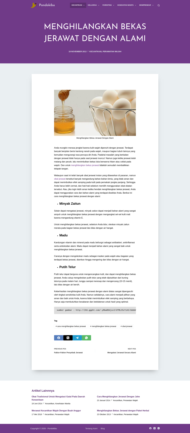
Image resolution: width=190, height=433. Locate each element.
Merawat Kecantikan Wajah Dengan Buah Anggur (56, 410)
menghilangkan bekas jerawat (85, 165)
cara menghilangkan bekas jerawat (71, 326)
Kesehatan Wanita (127, 5)
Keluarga (94, 5)
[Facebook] (58, 337)
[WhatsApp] (86, 337)
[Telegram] (77, 337)
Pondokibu (47, 5)
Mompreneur (146, 5)
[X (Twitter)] (68, 337)
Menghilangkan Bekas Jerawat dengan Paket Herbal (123, 410)
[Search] (159, 5)
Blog (103, 428)
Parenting (109, 5)
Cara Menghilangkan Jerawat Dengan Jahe (118, 396)
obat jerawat (60, 179)
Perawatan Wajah (112, 51)
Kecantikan (79, 5)
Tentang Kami (91, 428)
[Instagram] (159, 428)
